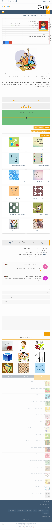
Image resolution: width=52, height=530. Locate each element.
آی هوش (48, 16)
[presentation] (7, 310)
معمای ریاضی (18, 243)
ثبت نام (7, 6)
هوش (33, 243)
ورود (2, 6)
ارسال (47, 334)
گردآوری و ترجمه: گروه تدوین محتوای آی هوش (38, 131)
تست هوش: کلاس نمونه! (29, 16)
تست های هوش (41, 16)
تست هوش (23, 243)
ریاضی (29, 243)
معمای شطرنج (11, 243)
